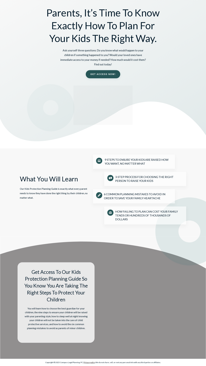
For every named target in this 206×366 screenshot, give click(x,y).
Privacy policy (89, 362)
